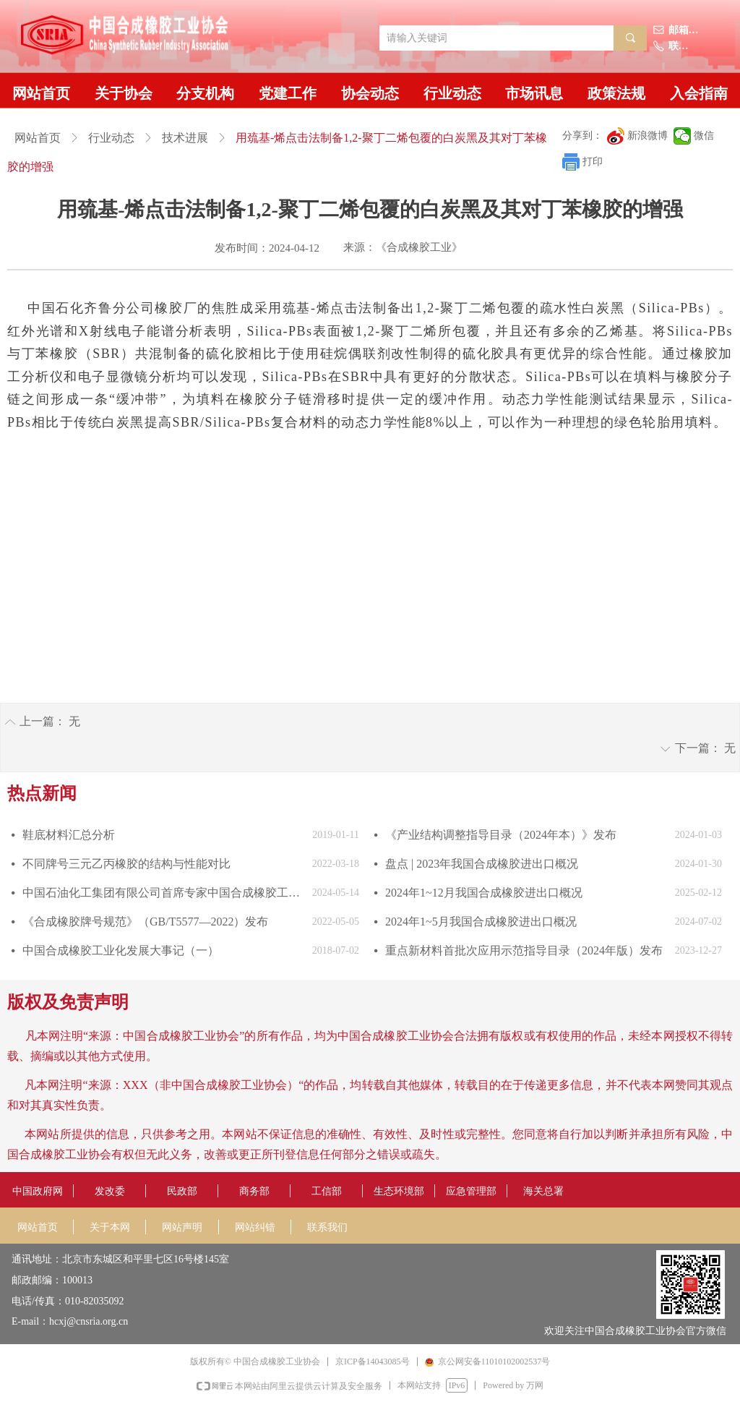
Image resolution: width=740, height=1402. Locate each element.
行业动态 (111, 138)
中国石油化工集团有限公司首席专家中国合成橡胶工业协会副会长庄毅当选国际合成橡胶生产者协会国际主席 (163, 892)
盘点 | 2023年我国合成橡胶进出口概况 (481, 864)
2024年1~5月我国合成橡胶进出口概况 (481, 921)
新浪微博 (647, 135)
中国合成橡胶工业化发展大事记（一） (120, 950)
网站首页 (37, 138)
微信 (704, 135)
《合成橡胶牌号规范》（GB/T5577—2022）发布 (145, 921)
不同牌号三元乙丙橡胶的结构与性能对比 (126, 864)
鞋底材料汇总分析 (68, 835)
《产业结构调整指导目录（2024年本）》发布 (500, 835)
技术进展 (185, 138)
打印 (592, 161)
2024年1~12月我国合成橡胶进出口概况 (483, 892)
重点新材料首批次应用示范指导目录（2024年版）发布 (524, 950)
